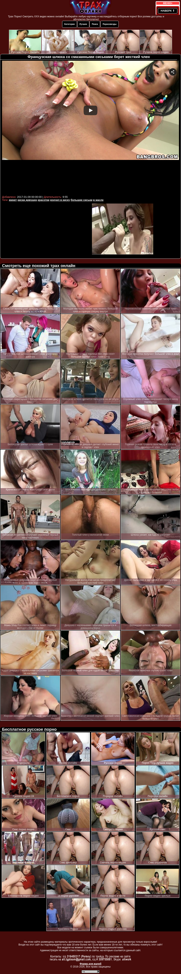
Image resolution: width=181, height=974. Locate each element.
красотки (43, 199)
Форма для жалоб (91, 963)
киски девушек (27, 199)
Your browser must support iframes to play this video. (90, 127)
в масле (98, 199)
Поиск (95, 24)
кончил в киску (60, 199)
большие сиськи (82, 199)
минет (13, 199)
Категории (69, 24)
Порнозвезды (109, 24)
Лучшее (83, 24)
